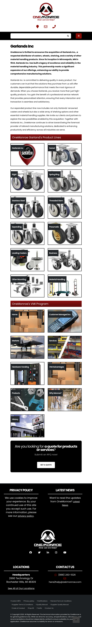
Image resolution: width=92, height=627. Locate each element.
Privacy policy (30, 601)
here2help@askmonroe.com (65, 582)
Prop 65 (32, 608)
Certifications (44, 601)
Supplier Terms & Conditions (23, 604)
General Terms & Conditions (63, 601)
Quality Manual (44, 604)
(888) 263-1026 (67, 574)
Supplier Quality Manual (62, 604)
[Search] (37, 36)
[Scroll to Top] (76, 620)
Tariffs (40, 608)
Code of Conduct (19, 608)
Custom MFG (16, 601)
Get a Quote (46, 465)
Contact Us (51, 608)
